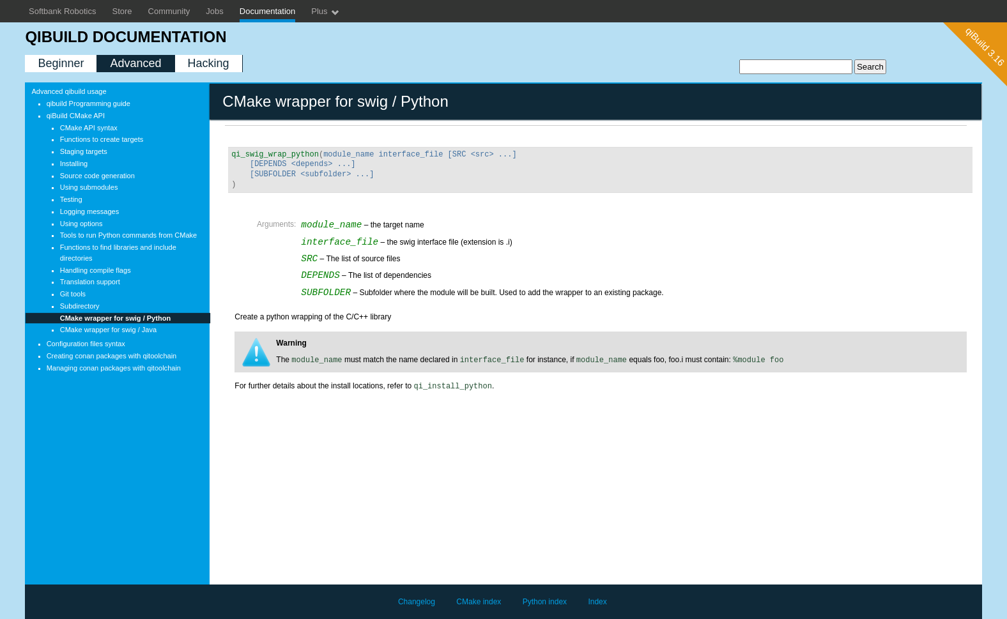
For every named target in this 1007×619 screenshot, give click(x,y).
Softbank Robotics (62, 11)
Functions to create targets (102, 139)
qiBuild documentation (125, 36)
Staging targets (83, 151)
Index (597, 601)
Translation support (90, 282)
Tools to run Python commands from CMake (128, 235)
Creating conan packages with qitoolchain (112, 356)
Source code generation (97, 176)
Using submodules (89, 187)
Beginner (61, 63)
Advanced (135, 63)
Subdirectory (80, 306)
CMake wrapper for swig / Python (115, 318)
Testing (71, 199)
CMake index (478, 601)
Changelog (416, 601)
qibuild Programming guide (88, 103)
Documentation (267, 11)
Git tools (73, 294)
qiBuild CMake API (76, 115)
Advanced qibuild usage (68, 91)
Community (169, 11)
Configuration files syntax (86, 344)
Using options (81, 223)
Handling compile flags (95, 270)
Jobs (214, 11)
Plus (325, 11)
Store (122, 11)
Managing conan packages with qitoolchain (114, 368)
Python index (545, 601)
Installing (74, 163)
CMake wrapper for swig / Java (108, 329)
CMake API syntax (89, 128)
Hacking (208, 63)
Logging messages (89, 211)
